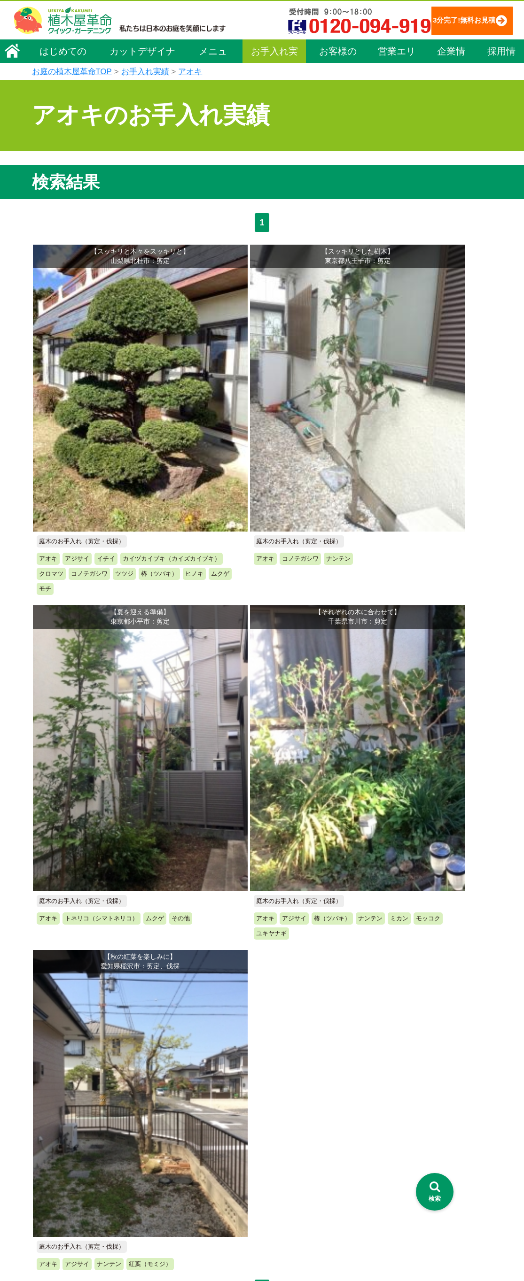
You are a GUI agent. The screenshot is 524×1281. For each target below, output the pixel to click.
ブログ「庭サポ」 (400, 1159)
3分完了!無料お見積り (446, 20)
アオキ (190, 71)
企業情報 (451, 53)
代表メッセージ (61, 1120)
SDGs (261, 1211)
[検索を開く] (435, 1192)
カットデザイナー (142, 53)
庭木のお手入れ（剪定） (190, 1123)
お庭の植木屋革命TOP (72, 71)
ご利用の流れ (276, 1123)
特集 (258, 1229)
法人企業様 (54, 1159)
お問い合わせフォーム (408, 1142)
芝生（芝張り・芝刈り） (190, 1162)
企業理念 (51, 1107)
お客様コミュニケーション (77, 1146)
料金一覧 (167, 1109)
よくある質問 (276, 1136)
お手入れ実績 (274, 53)
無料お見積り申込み (232, 852)
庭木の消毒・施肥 (180, 1188)
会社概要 (51, 1093)
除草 (160, 1149)
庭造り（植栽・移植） (187, 1201)
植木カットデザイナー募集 (416, 1177)
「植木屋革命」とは (285, 1109)
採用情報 (501, 53)
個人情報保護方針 (400, 1092)
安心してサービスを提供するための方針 (433, 1118)
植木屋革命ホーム (180, 1073)
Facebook (386, 1194)
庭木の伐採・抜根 (180, 1136)
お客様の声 (338, 53)
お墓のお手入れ (177, 1228)
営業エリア (396, 53)
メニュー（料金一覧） (188, 1090)
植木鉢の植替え (177, 1215)
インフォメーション (286, 1246)
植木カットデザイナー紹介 (298, 1177)
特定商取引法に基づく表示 (413, 1105)
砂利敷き (167, 1175)
